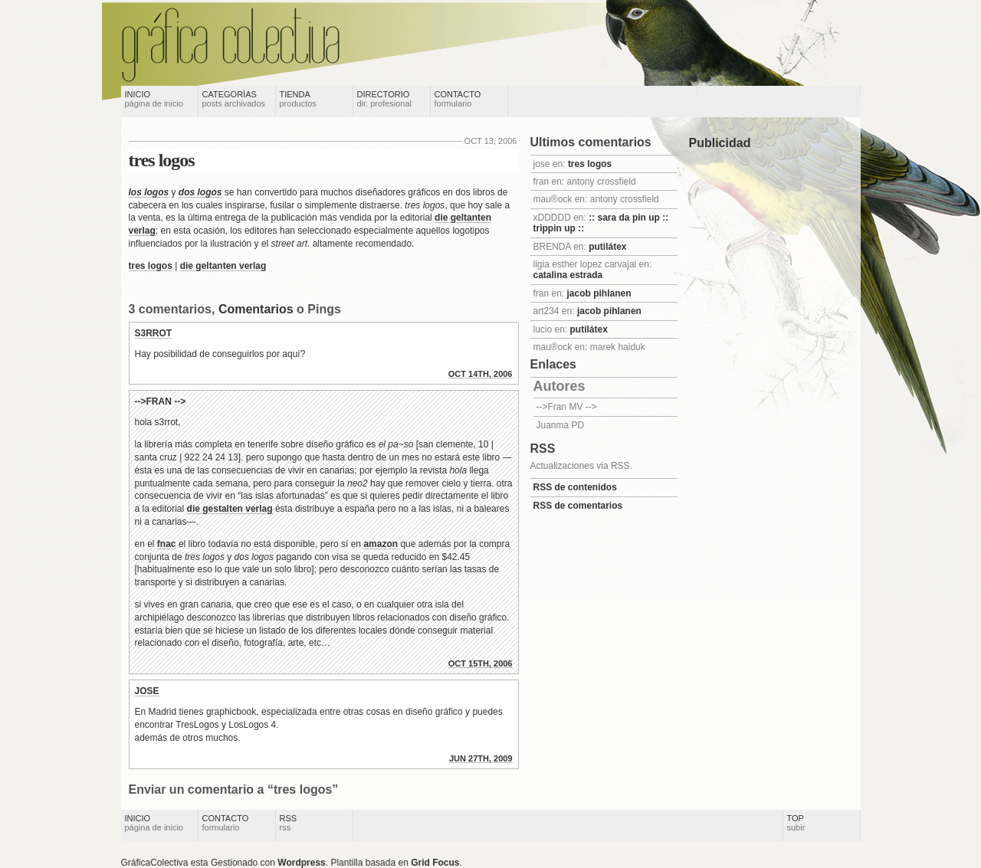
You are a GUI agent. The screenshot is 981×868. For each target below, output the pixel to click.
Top (796, 823)
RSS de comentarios (578, 505)
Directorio (384, 99)
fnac (166, 544)
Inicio (154, 99)
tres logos (162, 160)
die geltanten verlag (223, 265)
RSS (288, 823)
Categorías (234, 99)
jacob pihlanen (599, 293)
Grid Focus (435, 862)
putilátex (607, 246)
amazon (380, 544)
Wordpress (301, 862)
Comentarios (256, 309)
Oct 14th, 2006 (480, 373)
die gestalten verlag (230, 508)
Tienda (298, 99)
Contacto (458, 99)
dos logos (200, 192)
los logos (149, 192)
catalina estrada (568, 275)
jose (147, 691)
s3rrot (153, 333)
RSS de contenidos (575, 487)
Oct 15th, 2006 (480, 663)
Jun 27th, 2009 (481, 758)
